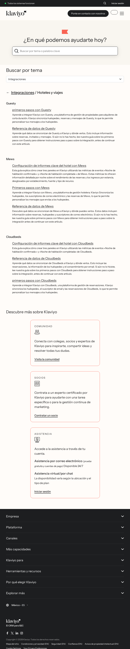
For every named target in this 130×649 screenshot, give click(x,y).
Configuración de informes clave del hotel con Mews (49, 166)
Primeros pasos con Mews (30, 188)
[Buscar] (104, 3)
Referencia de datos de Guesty (33, 128)
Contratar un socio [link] (46, 415)
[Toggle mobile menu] (122, 13)
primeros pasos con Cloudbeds (34, 280)
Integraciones (22, 92)
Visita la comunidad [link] (46, 359)
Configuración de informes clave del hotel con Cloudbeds (52, 243)
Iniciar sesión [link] (42, 491)
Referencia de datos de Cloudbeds (36, 258)
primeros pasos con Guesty (31, 110)
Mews (10, 159)
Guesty (11, 103)
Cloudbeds (13, 237)
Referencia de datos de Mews (33, 206)
